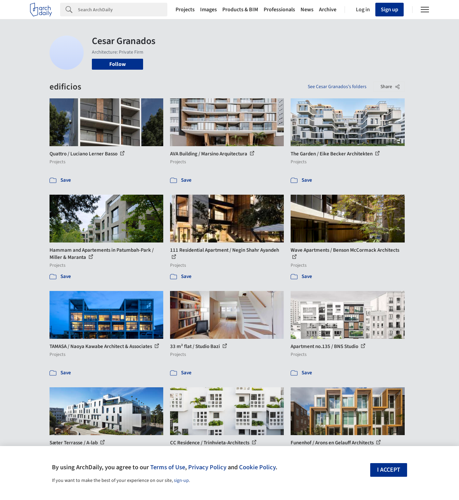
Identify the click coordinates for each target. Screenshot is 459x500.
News (307, 9)
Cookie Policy (257, 467)
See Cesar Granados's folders (337, 86)
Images (208, 9)
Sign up (389, 9)
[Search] (122, 9)
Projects (185, 9)
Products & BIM (240, 9)
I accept (388, 470)
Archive (327, 9)
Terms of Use (167, 467)
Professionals (279, 9)
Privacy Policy (207, 467)
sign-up (181, 480)
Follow (117, 64)
